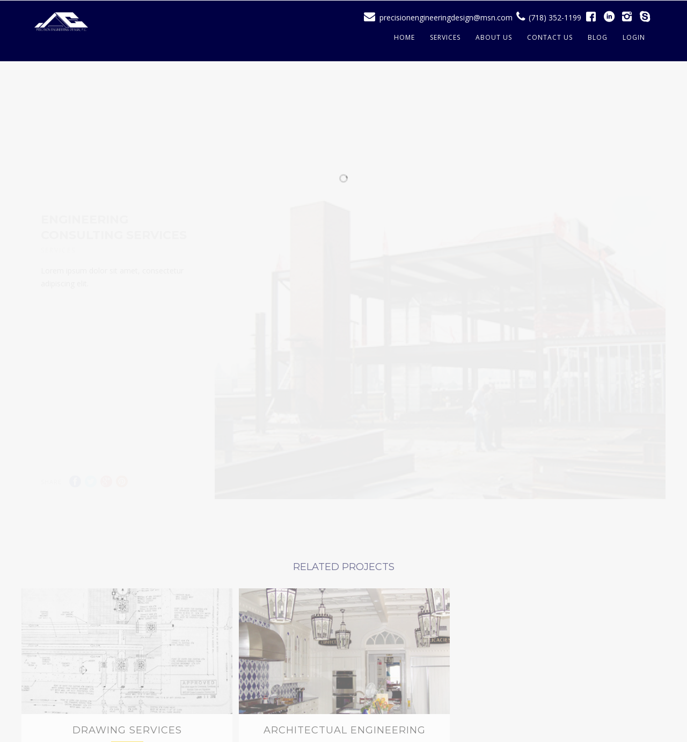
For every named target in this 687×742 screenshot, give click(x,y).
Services (445, 37)
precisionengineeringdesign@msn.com (446, 17)
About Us (494, 37)
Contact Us (550, 37)
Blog (598, 37)
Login (634, 37)
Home (404, 37)
